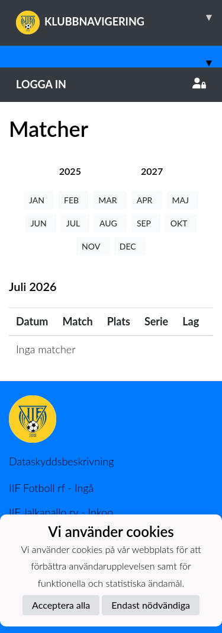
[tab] (70, 171)
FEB (73, 200)
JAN (39, 200)
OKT (181, 223)
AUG (110, 223)
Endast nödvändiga (150, 604)
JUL (75, 223)
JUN (41, 223)
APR (147, 200)
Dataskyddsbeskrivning (61, 461)
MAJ (183, 200)
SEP (146, 223)
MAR (109, 200)
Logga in (111, 84)
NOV (93, 246)
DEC (130, 246)
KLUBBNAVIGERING (119, 17)
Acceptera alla (61, 604)
